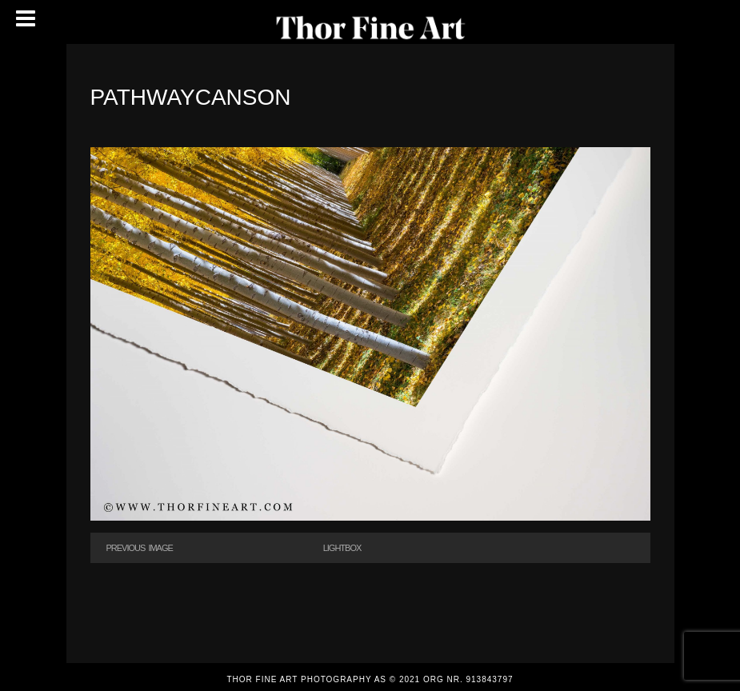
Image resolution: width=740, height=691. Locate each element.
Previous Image (139, 548)
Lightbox (342, 548)
